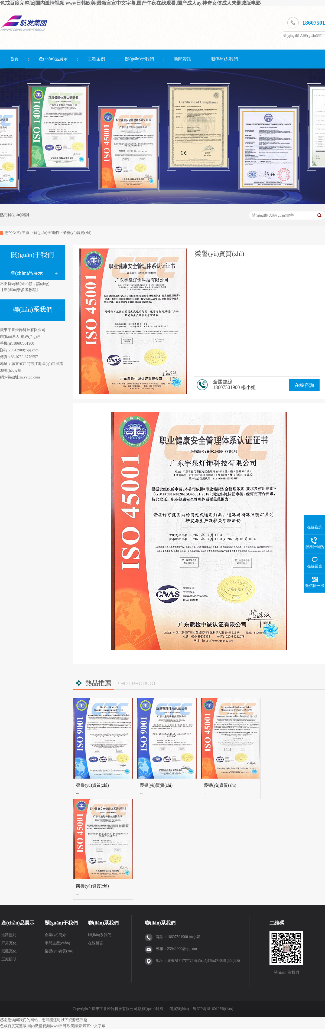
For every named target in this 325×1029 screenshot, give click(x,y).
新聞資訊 (182, 59)
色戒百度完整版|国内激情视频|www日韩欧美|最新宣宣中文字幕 (52, 1026)
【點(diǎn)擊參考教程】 (20, 290)
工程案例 (96, 59)
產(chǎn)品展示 (53, 59)
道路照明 (9, 935)
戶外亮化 (9, 943)
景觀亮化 (9, 951)
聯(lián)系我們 (224, 59)
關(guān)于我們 (139, 59)
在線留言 (95, 943)
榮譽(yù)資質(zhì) (77, 233)
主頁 (26, 233)
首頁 (14, 59)
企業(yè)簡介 (55, 935)
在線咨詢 (304, 385)
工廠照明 (9, 959)
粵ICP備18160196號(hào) (213, 1009)
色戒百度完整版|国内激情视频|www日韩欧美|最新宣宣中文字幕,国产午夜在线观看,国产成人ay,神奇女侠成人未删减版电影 (130, 3)
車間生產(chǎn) (57, 943)
